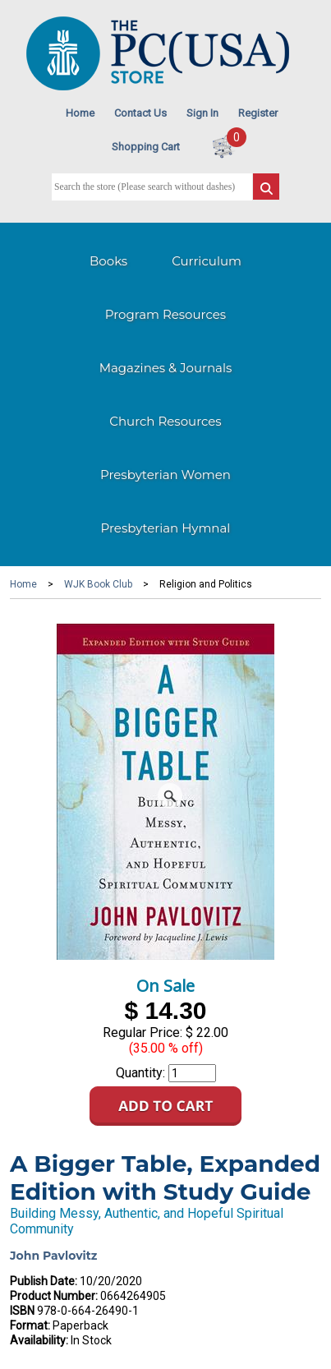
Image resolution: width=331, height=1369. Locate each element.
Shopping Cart (146, 147)
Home (80, 113)
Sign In (202, 113)
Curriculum (206, 261)
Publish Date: (43, 1281)
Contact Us (140, 113)
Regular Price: (142, 1032)
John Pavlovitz (53, 1255)
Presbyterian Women (165, 474)
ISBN (22, 1310)
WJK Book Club (98, 584)
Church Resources (165, 421)
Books (108, 261)
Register (258, 113)
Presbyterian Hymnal (166, 528)
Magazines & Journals (165, 368)
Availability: (39, 1340)
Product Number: (54, 1295)
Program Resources (165, 314)
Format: (30, 1325)
